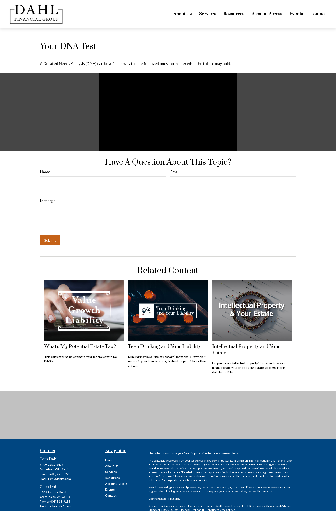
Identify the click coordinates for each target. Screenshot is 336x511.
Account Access (116, 483)
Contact (111, 495)
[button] (182, 14)
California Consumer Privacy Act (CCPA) (266, 487)
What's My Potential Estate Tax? (80, 346)
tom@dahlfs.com (59, 479)
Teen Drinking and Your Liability (164, 346)
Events (110, 489)
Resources (112, 478)
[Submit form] (50, 240)
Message (48, 200)
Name (45, 171)
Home (109, 460)
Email (174, 171)
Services (111, 472)
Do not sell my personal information (251, 491)
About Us (111, 466)
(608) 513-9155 (59, 501)
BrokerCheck (230, 453)
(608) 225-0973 (59, 474)
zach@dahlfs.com (59, 506)
